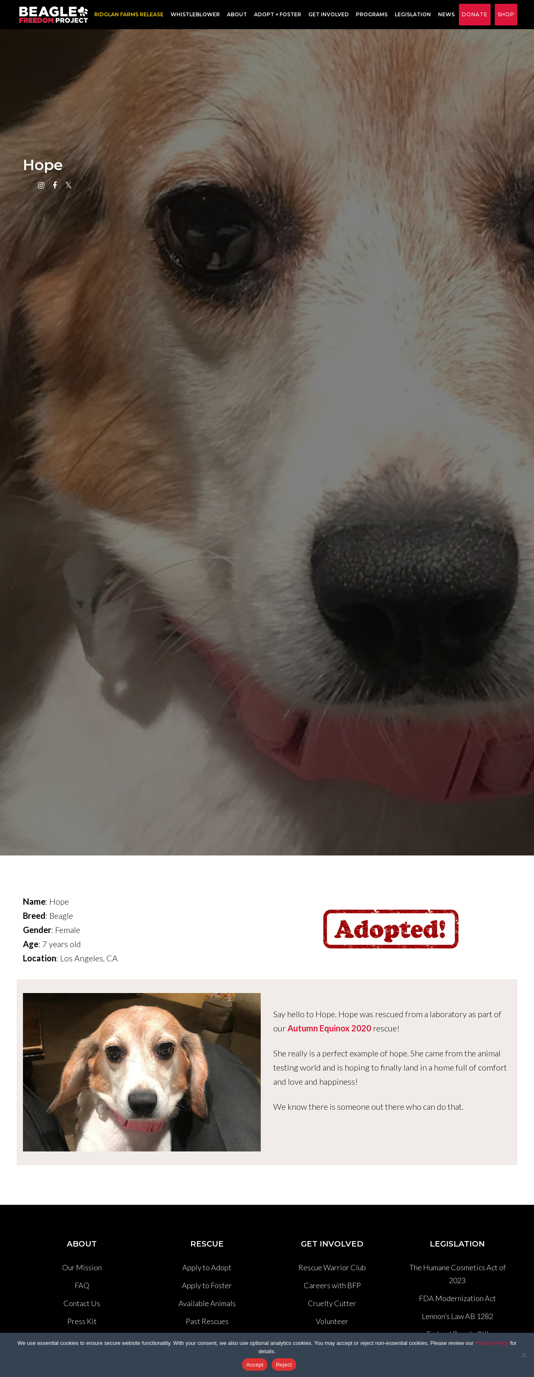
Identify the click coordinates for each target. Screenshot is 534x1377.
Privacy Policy (492, 1343)
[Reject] (523, 1355)
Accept (254, 1365)
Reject (284, 1365)
